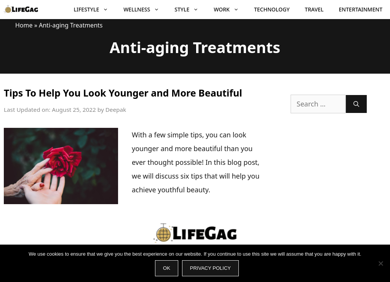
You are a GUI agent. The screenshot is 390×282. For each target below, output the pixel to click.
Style (190, 9)
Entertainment (360, 9)
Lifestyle (95, 9)
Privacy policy (210, 268)
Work (230, 9)
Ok (166, 268)
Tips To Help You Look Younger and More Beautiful (123, 92)
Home (24, 25)
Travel (314, 9)
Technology (271, 9)
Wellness (145, 9)
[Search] (356, 104)
